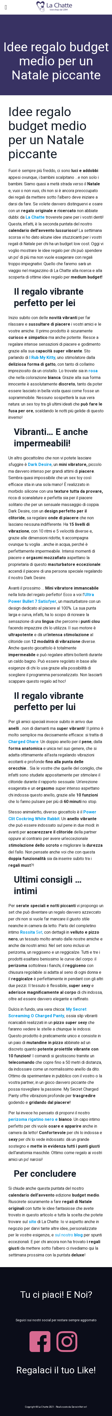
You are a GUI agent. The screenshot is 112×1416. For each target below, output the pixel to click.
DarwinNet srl (79, 1407)
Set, (31, 932)
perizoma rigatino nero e (33, 1119)
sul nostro (69, 1235)
